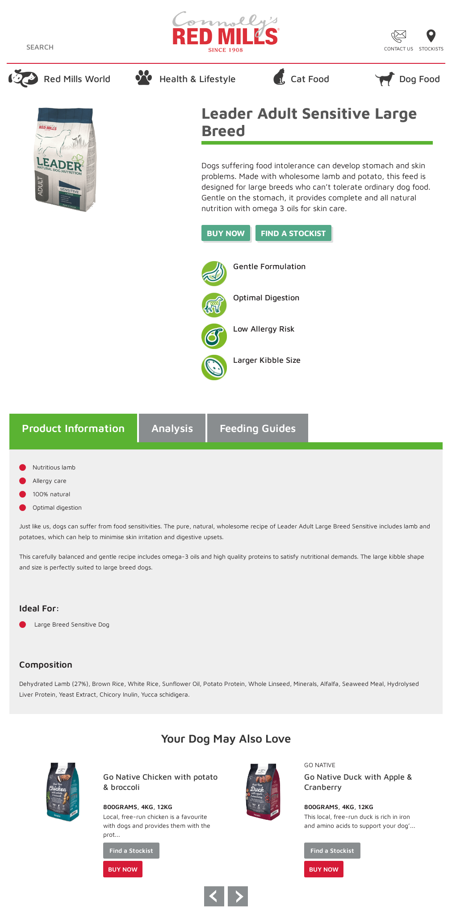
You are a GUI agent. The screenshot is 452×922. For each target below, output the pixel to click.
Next (238, 896)
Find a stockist (293, 233)
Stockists (431, 48)
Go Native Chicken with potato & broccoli (358, 782)
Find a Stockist (128, 850)
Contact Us (398, 48)
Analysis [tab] (172, 428)
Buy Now (226, 233)
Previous (214, 896)
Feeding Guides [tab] (258, 428)
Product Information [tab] (73, 428)
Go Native (115, 764)
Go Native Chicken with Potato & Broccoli (157, 782)
